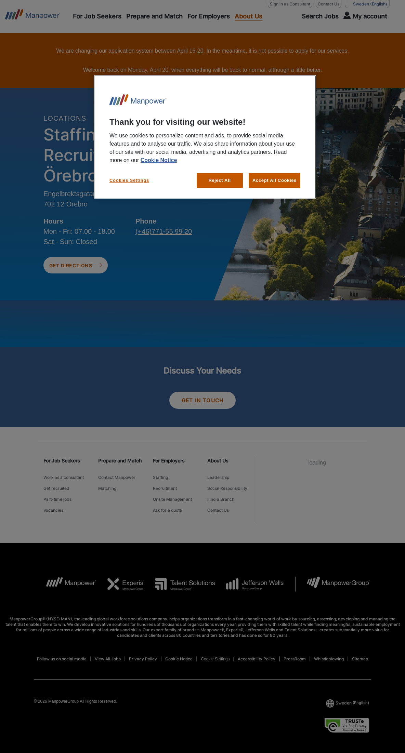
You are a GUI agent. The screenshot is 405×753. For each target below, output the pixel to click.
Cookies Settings (129, 180)
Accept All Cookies (274, 180)
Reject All (219, 180)
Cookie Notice (159, 160)
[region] (205, 137)
